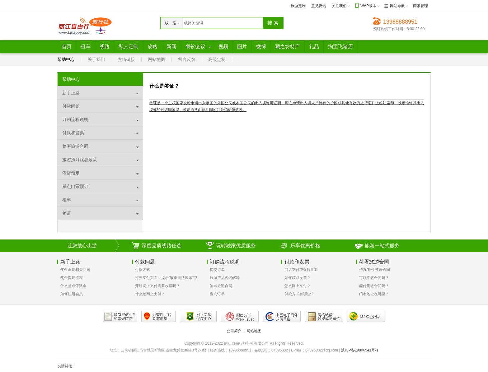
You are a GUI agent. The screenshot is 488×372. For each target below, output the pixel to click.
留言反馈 (186, 59)
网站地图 (156, 59)
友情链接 (126, 59)
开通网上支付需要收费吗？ (157, 286)
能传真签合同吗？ (374, 286)
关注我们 (339, 6)
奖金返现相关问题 (75, 269)
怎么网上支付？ (297, 286)
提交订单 (217, 269)
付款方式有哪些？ (299, 294)
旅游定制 (298, 6)
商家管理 (420, 6)
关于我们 (96, 59)
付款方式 (142, 269)
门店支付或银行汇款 (301, 269)
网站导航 (397, 6)
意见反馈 (318, 6)
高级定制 (217, 59)
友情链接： (66, 366)
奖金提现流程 (71, 278)
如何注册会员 (71, 294)
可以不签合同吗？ (374, 278)
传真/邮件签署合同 (374, 269)
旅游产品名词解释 (225, 278)
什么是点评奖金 (73, 286)
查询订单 (217, 294)
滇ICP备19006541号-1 (359, 350)
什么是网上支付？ (150, 294)
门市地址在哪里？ (374, 294)
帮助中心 (66, 59)
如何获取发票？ (297, 278)
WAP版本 (368, 6)
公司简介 (234, 331)
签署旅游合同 (221, 286)
